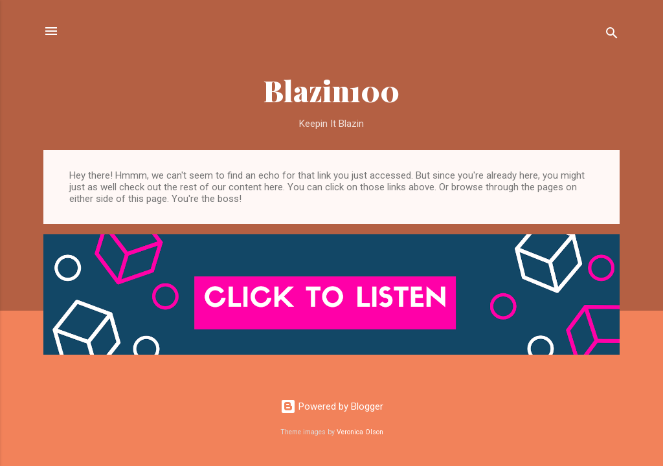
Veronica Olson (360, 432)
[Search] (612, 35)
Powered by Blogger (331, 406)
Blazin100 (331, 90)
